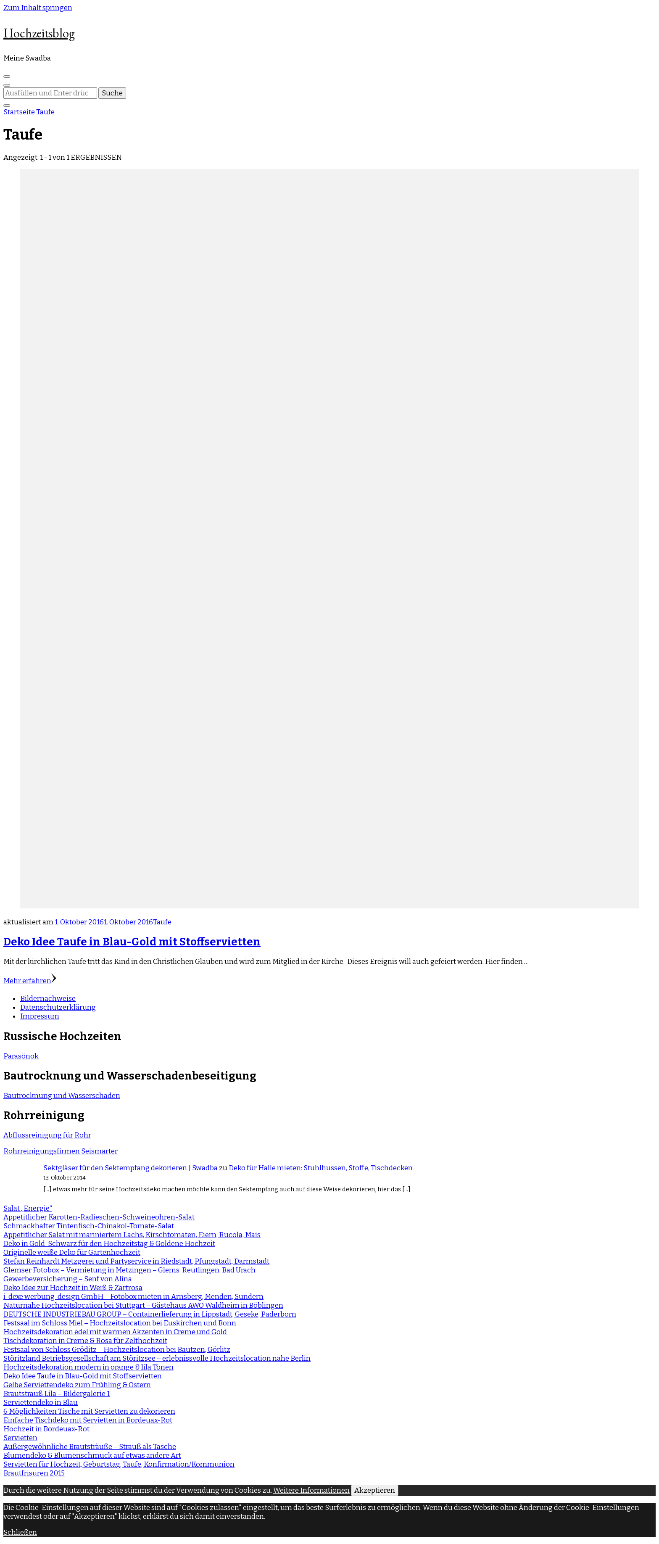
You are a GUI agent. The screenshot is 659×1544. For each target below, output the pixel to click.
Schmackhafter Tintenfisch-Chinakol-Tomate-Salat (88, 1226)
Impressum (39, 1016)
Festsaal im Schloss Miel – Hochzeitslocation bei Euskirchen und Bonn (119, 1323)
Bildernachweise (48, 998)
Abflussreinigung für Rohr (47, 1135)
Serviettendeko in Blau (40, 1402)
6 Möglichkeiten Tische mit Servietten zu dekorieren (89, 1411)
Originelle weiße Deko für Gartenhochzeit (71, 1252)
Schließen (20, 1532)
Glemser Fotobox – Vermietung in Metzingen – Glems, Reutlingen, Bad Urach (129, 1270)
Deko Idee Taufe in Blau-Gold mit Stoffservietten (132, 941)
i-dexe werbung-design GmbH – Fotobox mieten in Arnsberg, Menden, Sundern (133, 1296)
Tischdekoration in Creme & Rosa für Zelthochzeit (85, 1340)
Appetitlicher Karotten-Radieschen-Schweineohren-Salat (99, 1217)
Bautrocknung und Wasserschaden (61, 1095)
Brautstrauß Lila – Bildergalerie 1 (56, 1393)
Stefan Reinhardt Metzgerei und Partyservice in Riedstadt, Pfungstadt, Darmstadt (136, 1261)
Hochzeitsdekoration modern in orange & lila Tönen (88, 1367)
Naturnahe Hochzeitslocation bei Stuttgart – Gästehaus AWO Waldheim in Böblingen (143, 1305)
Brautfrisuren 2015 (34, 1473)
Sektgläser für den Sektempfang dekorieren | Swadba (130, 1168)
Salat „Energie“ (27, 1208)
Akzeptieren (374, 1490)
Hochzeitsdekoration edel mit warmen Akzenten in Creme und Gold (115, 1332)
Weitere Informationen (311, 1490)
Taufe (162, 922)
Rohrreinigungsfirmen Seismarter (60, 1151)
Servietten (20, 1437)
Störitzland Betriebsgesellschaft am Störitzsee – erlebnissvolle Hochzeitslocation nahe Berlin (157, 1358)
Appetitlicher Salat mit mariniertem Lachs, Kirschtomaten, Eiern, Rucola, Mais (132, 1234)
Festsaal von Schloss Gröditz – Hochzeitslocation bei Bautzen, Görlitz (116, 1349)
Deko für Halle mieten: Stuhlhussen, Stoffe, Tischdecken (321, 1168)
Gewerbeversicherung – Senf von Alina (67, 1279)
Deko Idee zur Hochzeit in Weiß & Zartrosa (72, 1287)
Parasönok (21, 1056)
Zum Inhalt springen (37, 7)
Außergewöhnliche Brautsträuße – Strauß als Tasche (89, 1446)
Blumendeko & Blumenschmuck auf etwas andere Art (92, 1455)
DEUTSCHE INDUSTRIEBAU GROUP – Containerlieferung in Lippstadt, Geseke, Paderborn (149, 1314)
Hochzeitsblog (39, 33)
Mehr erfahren (29, 981)
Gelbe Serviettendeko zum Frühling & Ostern (77, 1384)
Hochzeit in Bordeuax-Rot (46, 1429)
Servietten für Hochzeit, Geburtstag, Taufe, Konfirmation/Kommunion (119, 1464)
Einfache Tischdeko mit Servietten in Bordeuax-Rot (87, 1420)
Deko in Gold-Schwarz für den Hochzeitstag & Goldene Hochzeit (109, 1243)
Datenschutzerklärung (58, 1007)
